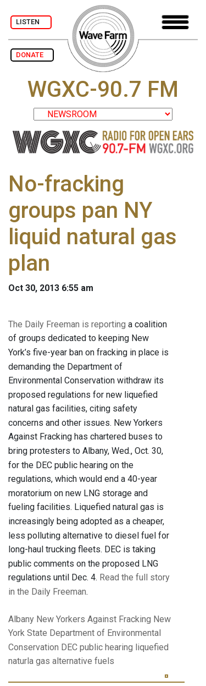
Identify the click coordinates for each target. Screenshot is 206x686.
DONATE (32, 55)
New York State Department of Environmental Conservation (89, 633)
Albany (21, 619)
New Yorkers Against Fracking (93, 619)
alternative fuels (83, 661)
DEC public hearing (97, 647)
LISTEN (31, 22)
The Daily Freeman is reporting (67, 324)
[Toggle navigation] (175, 22)
